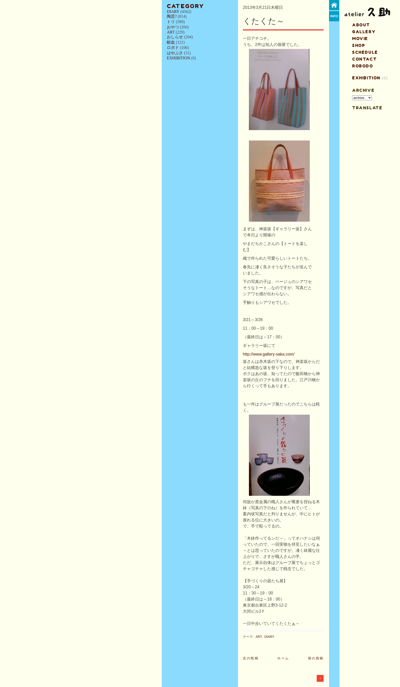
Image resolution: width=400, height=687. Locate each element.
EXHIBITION (178, 58)
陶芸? (172, 16)
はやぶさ (175, 53)
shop (358, 45)
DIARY (173, 11)
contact (364, 59)
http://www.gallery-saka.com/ (269, 354)
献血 (171, 42)
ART (171, 32)
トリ (171, 22)
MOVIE (360, 38)
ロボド (173, 47)
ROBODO (362, 65)
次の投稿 (251, 658)
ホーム (283, 658)
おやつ (173, 27)
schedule (365, 52)
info (334, 16)
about (361, 24)
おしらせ (175, 37)
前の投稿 (316, 658)
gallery (363, 31)
